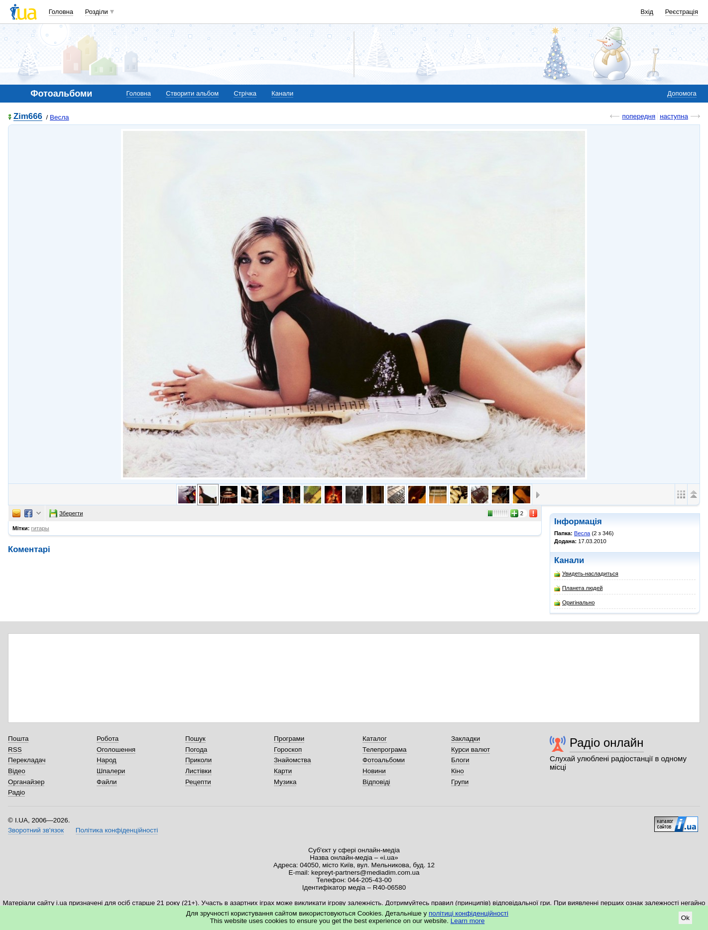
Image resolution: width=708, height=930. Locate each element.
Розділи (96, 11)
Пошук (195, 738)
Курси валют (470, 749)
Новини (374, 771)
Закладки (465, 738)
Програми (289, 738)
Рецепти (198, 782)
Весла (59, 117)
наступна (674, 116)
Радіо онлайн (607, 742)
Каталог (374, 738)
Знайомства (292, 760)
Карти (283, 771)
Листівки (198, 771)
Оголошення (116, 749)
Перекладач (26, 760)
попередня (638, 116)
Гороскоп (288, 749)
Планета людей (578, 588)
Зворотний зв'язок (36, 830)
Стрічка (245, 93)
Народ (107, 760)
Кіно (457, 771)
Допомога (681, 93)
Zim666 (27, 117)
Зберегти (66, 513)
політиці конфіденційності (468, 913)
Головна (61, 11)
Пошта (18, 738)
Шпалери (111, 771)
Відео (16, 771)
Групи (460, 782)
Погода (196, 749)
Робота (107, 738)
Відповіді (376, 782)
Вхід (647, 11)
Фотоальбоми (383, 760)
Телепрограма (384, 749)
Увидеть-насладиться (586, 574)
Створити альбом (192, 93)
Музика (285, 782)
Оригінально (574, 602)
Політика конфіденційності (117, 830)
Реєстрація (681, 11)
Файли (107, 782)
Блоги (460, 760)
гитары (40, 528)
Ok (685, 918)
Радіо (16, 792)
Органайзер (26, 782)
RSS (15, 749)
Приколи (198, 760)
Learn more (468, 921)
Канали (282, 93)
